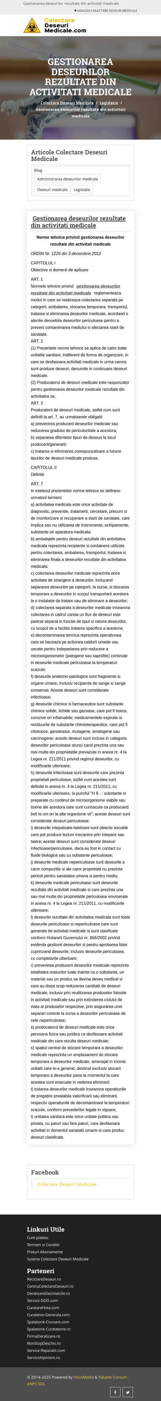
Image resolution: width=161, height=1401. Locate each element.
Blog (38, 170)
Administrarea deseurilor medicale (67, 178)
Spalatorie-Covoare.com (48, 1321)
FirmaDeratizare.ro (43, 1336)
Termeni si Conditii (43, 1244)
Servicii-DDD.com (42, 1300)
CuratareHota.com (43, 1307)
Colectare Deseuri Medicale (67, 102)
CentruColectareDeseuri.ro (50, 1286)
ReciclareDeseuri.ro (44, 1279)
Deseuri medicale (52, 189)
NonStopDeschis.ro (44, 1343)
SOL (41, 1383)
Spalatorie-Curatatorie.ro (48, 1329)
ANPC (32, 1383)
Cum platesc (37, 1237)
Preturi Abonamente (45, 1251)
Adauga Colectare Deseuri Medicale (105, 10)
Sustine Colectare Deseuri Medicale (58, 1259)
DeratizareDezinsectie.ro (48, 1293)
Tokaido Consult (112, 1377)
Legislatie (109, 102)
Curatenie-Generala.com (48, 1314)
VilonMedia (84, 1377)
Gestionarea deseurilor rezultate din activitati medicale (78, 221)
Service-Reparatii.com (46, 1350)
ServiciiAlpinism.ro (43, 1357)
